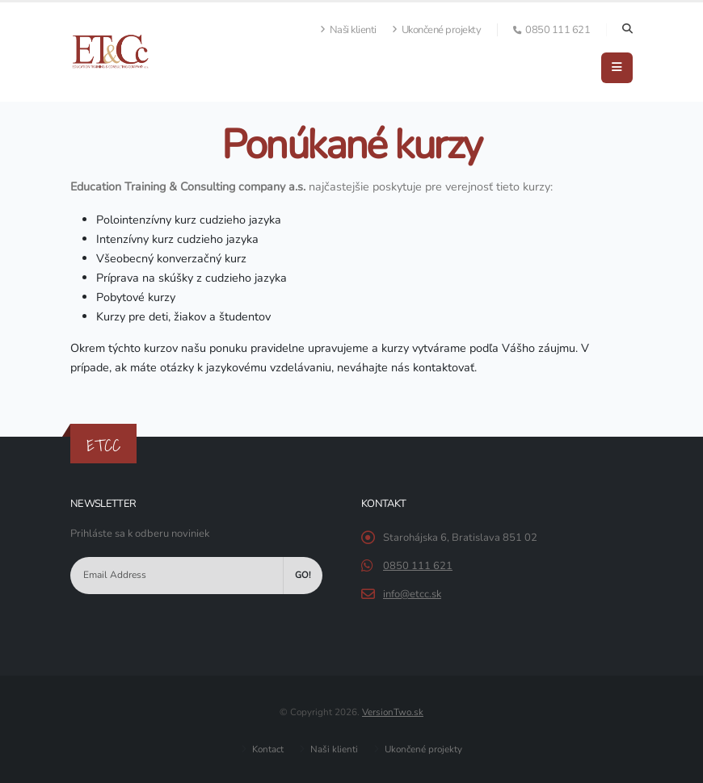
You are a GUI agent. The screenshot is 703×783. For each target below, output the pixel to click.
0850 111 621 (418, 566)
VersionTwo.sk (392, 712)
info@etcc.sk (412, 594)
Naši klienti (349, 30)
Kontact (267, 749)
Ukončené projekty (437, 30)
